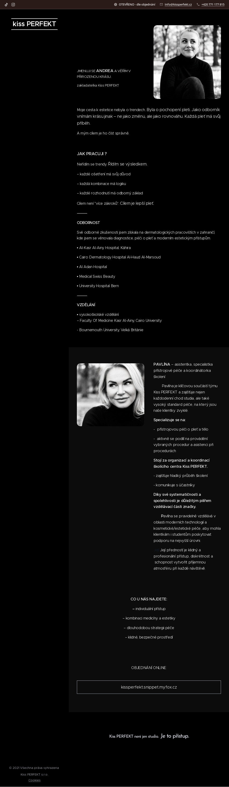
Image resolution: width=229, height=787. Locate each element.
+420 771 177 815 (212, 4)
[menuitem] (34, 382)
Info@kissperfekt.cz (178, 4)
